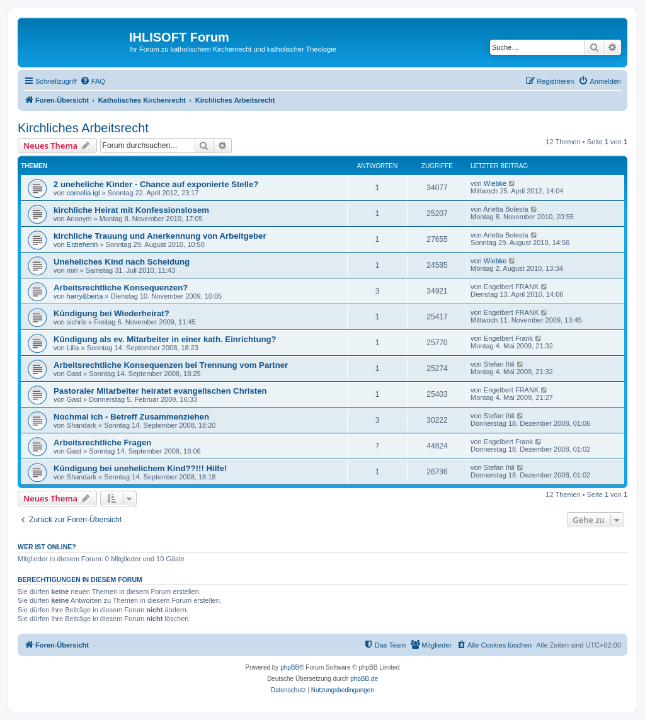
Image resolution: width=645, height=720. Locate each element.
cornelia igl (83, 193)
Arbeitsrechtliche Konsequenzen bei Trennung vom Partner (171, 365)
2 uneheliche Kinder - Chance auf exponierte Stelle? (156, 184)
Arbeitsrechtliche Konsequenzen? (121, 287)
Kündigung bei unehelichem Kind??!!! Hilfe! (140, 468)
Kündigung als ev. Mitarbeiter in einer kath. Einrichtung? (165, 339)
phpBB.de (364, 678)
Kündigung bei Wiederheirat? (111, 313)
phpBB (289, 667)
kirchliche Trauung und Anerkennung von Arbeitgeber (160, 236)
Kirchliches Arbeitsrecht (83, 128)
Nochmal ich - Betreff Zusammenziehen (131, 416)
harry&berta (85, 296)
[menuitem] (92, 81)
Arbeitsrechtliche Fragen (102, 442)
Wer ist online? (47, 547)
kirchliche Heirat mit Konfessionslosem (131, 210)
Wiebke (495, 183)
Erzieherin (82, 244)
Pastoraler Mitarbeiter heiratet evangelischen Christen (160, 391)
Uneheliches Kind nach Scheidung (122, 261)
